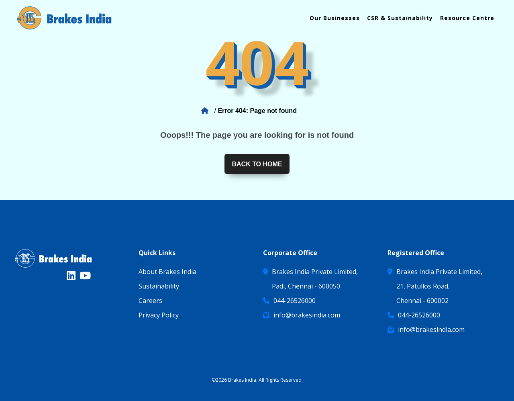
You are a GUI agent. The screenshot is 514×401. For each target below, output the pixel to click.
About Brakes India (167, 271)
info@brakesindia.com (306, 315)
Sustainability (159, 286)
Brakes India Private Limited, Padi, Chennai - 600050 (315, 279)
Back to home (257, 164)
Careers (150, 300)
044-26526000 (294, 300)
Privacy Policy (159, 315)
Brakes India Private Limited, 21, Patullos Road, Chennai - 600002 (439, 286)
